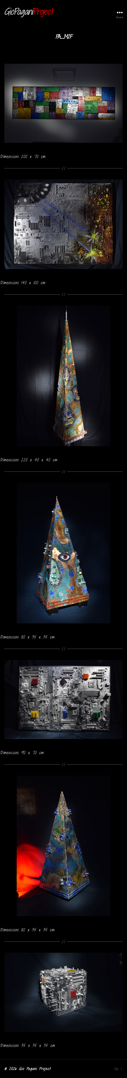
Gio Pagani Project (35, 1068)
